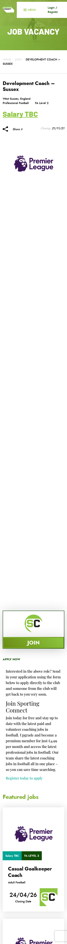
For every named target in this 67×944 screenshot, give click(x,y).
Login (51, 8)
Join (33, 642)
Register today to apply (24, 778)
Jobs (18, 59)
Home (7, 59)
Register (53, 12)
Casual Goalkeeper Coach (30, 872)
